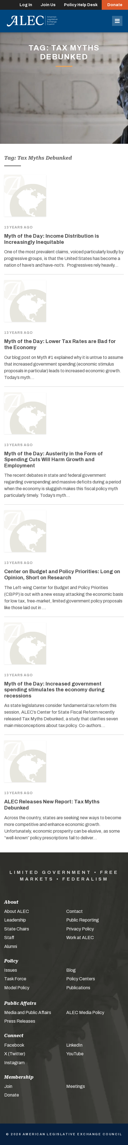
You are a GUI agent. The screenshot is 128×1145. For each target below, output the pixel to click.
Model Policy (16, 987)
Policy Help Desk (81, 5)
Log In (26, 5)
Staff (9, 937)
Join (8, 1086)
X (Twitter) (14, 1053)
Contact (74, 911)
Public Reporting (82, 920)
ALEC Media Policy (85, 1012)
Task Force (15, 978)
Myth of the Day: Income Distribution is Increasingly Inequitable (51, 239)
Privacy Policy (80, 929)
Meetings (75, 1086)
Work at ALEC (80, 937)
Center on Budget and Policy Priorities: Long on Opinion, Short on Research (62, 574)
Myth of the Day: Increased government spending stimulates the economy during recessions (54, 690)
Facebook (14, 1045)
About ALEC (16, 911)
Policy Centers (80, 978)
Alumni (10, 946)
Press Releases (19, 1021)
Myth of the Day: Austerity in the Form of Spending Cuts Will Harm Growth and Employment (53, 459)
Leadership (15, 920)
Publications (78, 987)
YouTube (75, 1053)
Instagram (14, 1062)
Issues (10, 970)
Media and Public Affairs (27, 1012)
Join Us (48, 5)
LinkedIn (74, 1045)
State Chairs (16, 929)
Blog (71, 970)
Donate (114, 5)
